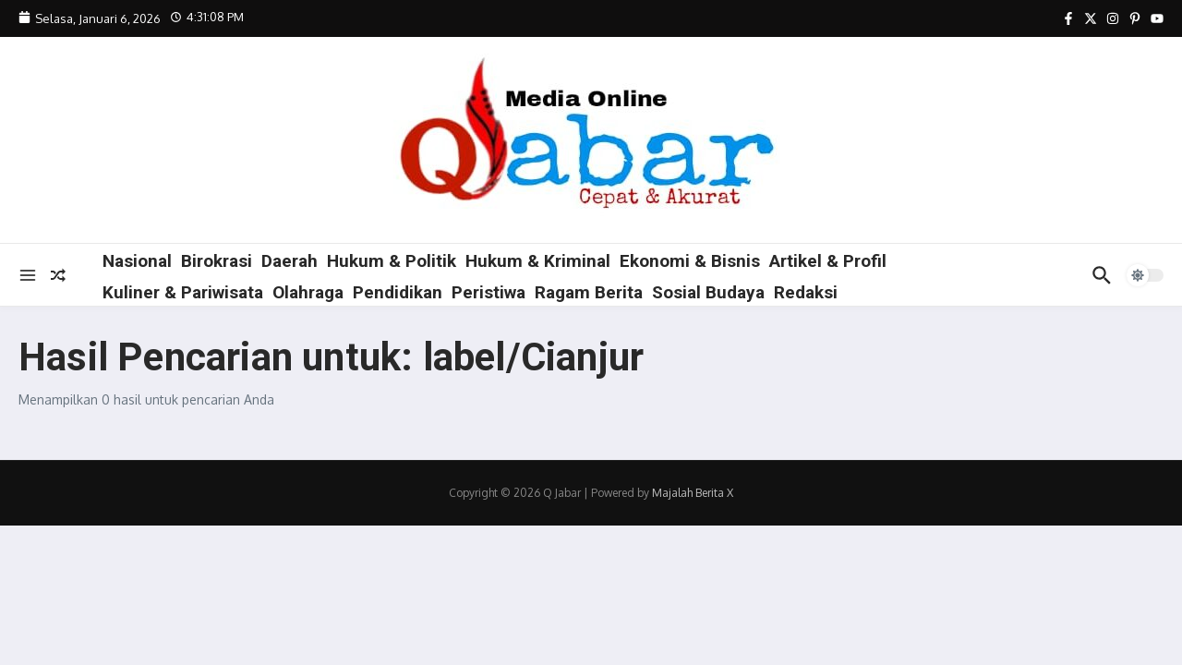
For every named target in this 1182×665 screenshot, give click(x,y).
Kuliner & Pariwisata (183, 292)
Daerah (289, 261)
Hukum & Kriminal (537, 261)
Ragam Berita (589, 292)
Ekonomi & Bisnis (690, 261)
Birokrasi (216, 261)
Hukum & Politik (391, 261)
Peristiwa (488, 292)
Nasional (137, 261)
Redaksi (806, 292)
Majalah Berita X (692, 493)
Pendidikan (397, 292)
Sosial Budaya (708, 292)
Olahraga (308, 292)
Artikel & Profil (827, 261)
